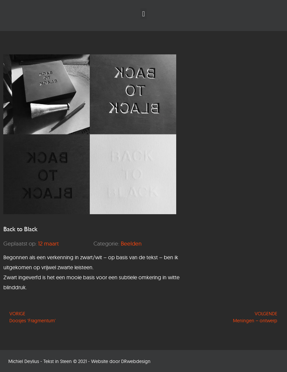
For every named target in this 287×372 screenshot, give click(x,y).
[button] (143, 13)
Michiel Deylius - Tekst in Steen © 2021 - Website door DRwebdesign (79, 361)
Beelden (131, 243)
